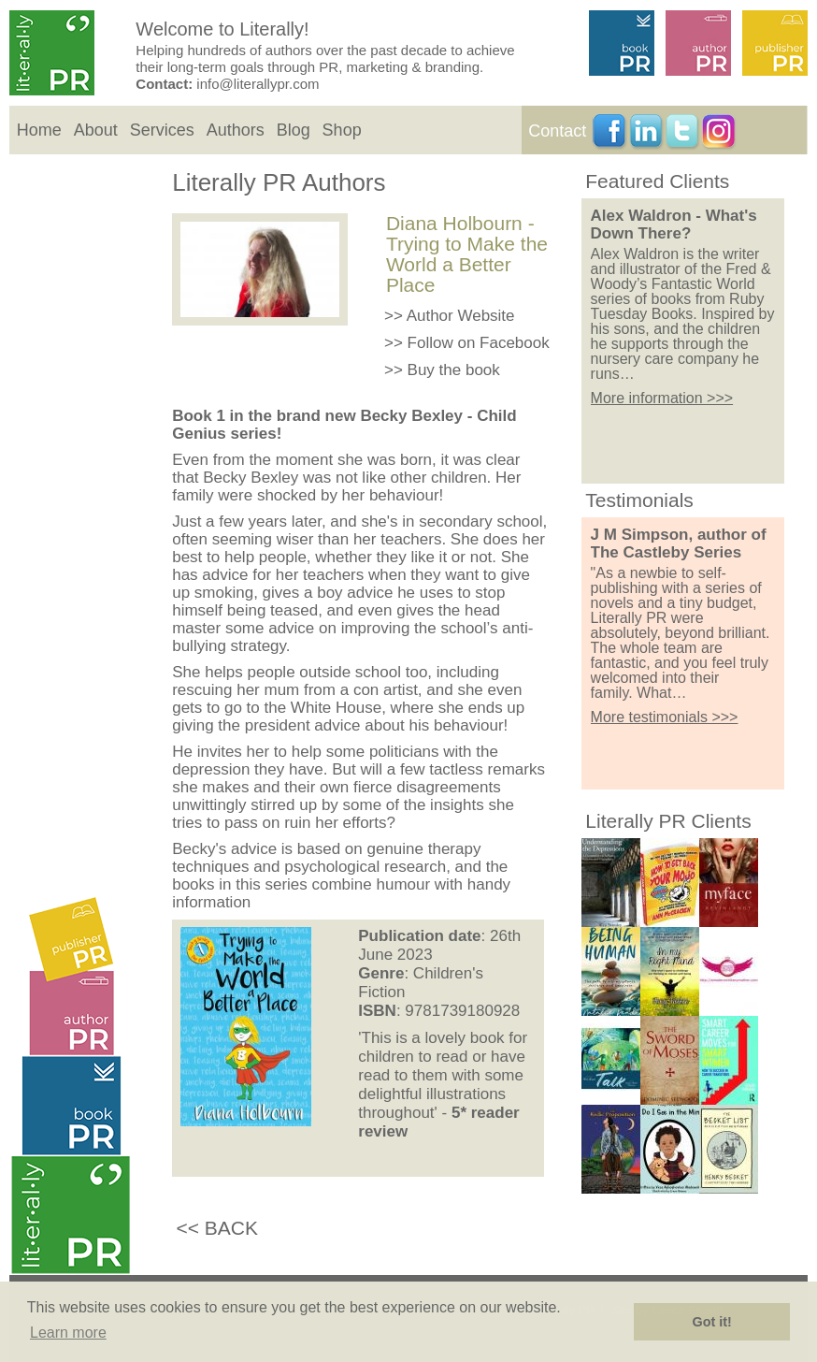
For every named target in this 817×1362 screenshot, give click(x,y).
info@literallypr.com (257, 84)
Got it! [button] (712, 1321)
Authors (236, 130)
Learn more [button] (68, 1332)
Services (162, 130)
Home (39, 130)
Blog (293, 130)
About (96, 130)
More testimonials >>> (664, 717)
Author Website (461, 316)
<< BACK (217, 1228)
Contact (557, 131)
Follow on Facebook (479, 343)
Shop (342, 130)
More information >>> (662, 398)
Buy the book (454, 370)
